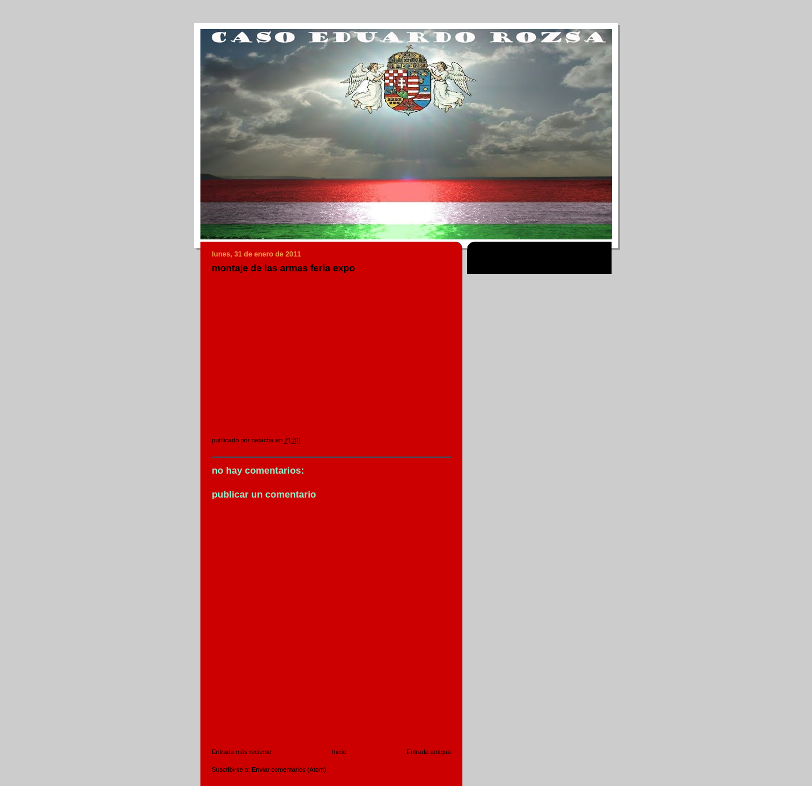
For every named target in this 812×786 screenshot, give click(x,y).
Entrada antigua (429, 751)
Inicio (339, 751)
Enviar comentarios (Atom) (289, 769)
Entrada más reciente (242, 751)
